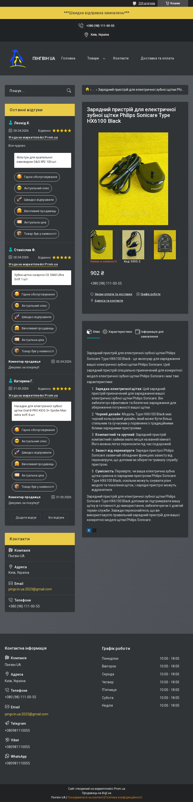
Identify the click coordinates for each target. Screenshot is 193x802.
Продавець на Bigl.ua (96, 793)
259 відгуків (146, 3)
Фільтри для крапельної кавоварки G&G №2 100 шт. (37, 159)
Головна (68, 58)
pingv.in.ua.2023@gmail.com (30, 589)
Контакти (121, 58)
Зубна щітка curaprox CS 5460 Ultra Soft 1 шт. (39, 277)
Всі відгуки (56, 517)
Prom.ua (119, 788)
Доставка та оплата (157, 58)
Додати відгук (26, 517)
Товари (93, 58)
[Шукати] (69, 91)
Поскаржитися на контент (85, 797)
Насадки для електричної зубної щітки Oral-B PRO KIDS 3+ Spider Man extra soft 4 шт (40, 410)
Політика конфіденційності (123, 797)
